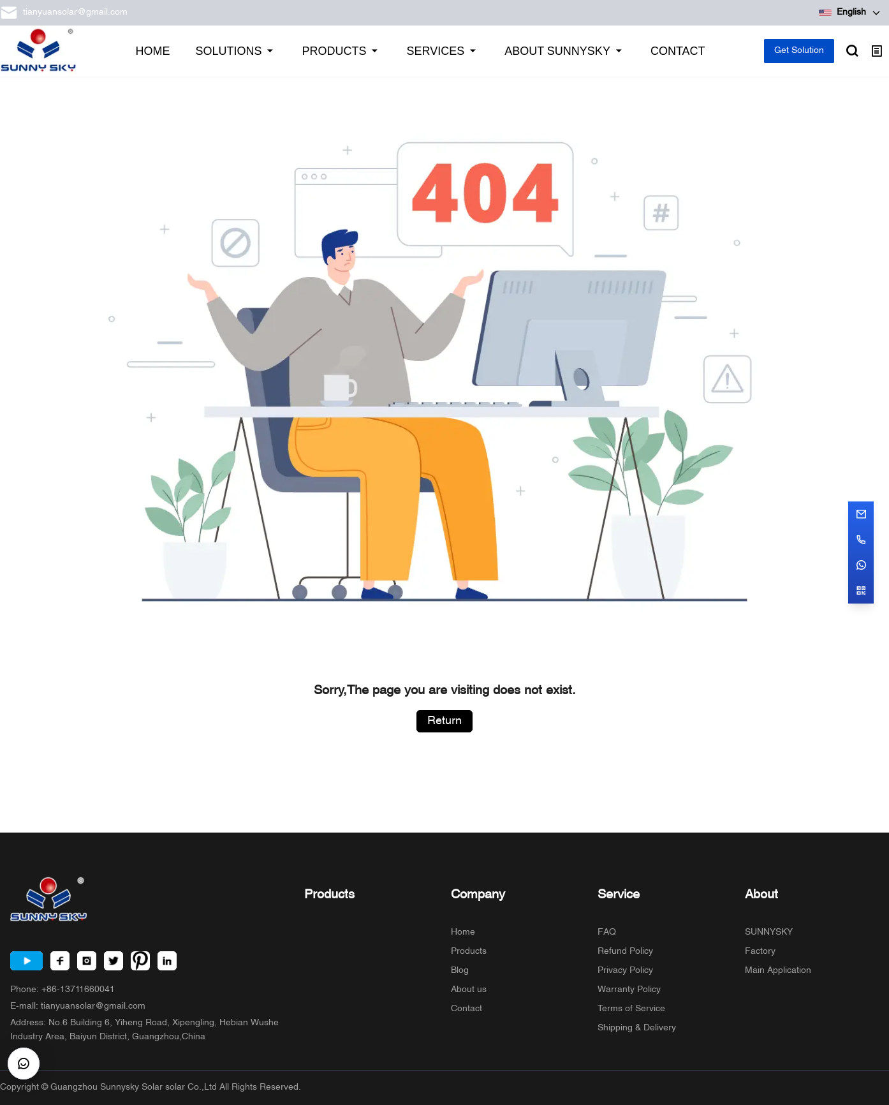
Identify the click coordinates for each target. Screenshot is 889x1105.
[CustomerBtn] (24, 1063)
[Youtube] (26, 960)
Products (469, 951)
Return (444, 721)
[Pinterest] (140, 960)
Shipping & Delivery (637, 1028)
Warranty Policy (629, 990)
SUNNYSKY (769, 932)
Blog (460, 971)
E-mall (77, 1006)
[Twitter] (113, 960)
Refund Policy (625, 951)
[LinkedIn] (167, 960)
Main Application (778, 971)
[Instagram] (86, 960)
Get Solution (799, 51)
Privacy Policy (625, 971)
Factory (760, 951)
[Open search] (852, 51)
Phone (62, 990)
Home (463, 932)
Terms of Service (631, 1009)
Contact (466, 1009)
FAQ (607, 932)
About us (469, 990)
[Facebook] (60, 960)
